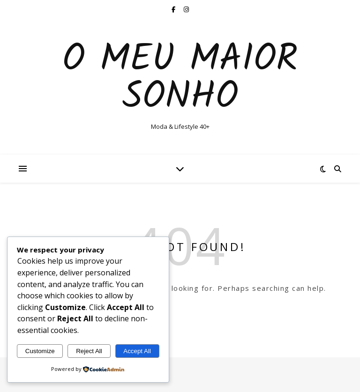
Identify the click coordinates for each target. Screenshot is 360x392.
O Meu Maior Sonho (180, 78)
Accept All (137, 351)
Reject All (89, 351)
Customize (40, 351)
